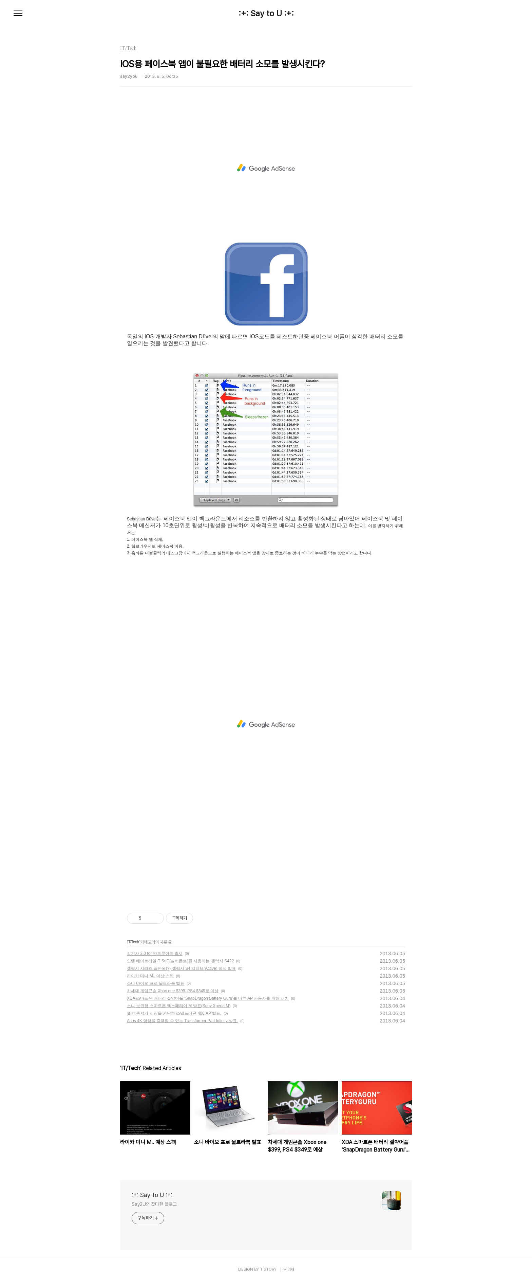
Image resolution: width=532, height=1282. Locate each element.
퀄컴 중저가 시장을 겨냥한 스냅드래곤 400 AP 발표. (174, 1013)
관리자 (289, 1269)
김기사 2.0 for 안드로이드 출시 (155, 953)
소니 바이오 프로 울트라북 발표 (155, 983)
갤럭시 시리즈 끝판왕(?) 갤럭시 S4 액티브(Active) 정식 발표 (181, 968)
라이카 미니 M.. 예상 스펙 (150, 976)
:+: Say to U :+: (266, 14)
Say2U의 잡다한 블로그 (154, 1204)
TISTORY (268, 1269)
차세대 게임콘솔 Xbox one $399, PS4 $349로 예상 (172, 991)
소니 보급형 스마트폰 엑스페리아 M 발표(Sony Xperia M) (178, 1005)
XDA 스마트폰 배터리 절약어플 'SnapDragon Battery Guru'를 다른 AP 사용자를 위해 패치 (208, 998)
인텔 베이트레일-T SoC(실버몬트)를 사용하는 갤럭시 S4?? (180, 961)
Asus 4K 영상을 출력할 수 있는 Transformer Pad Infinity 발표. (182, 1020)
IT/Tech (133, 942)
